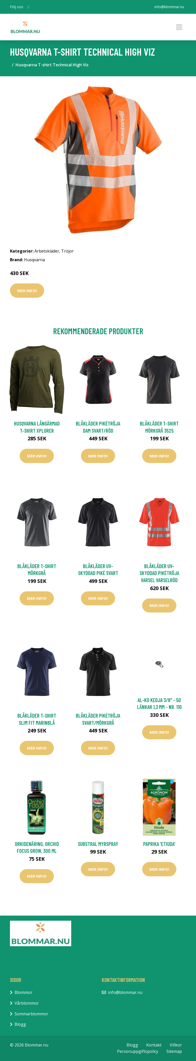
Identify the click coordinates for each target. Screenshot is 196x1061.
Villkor (176, 1045)
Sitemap (174, 1051)
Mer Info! (27, 290)
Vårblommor (27, 1003)
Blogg (20, 1024)
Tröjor (67, 251)
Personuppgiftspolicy (137, 1051)
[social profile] (28, 7)
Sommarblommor (31, 1014)
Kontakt (154, 1045)
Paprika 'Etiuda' (159, 844)
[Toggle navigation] (179, 27)
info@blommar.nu (169, 6)
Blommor (23, 992)
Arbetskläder (46, 251)
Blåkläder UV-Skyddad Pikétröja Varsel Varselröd (159, 573)
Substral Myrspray (98, 844)
